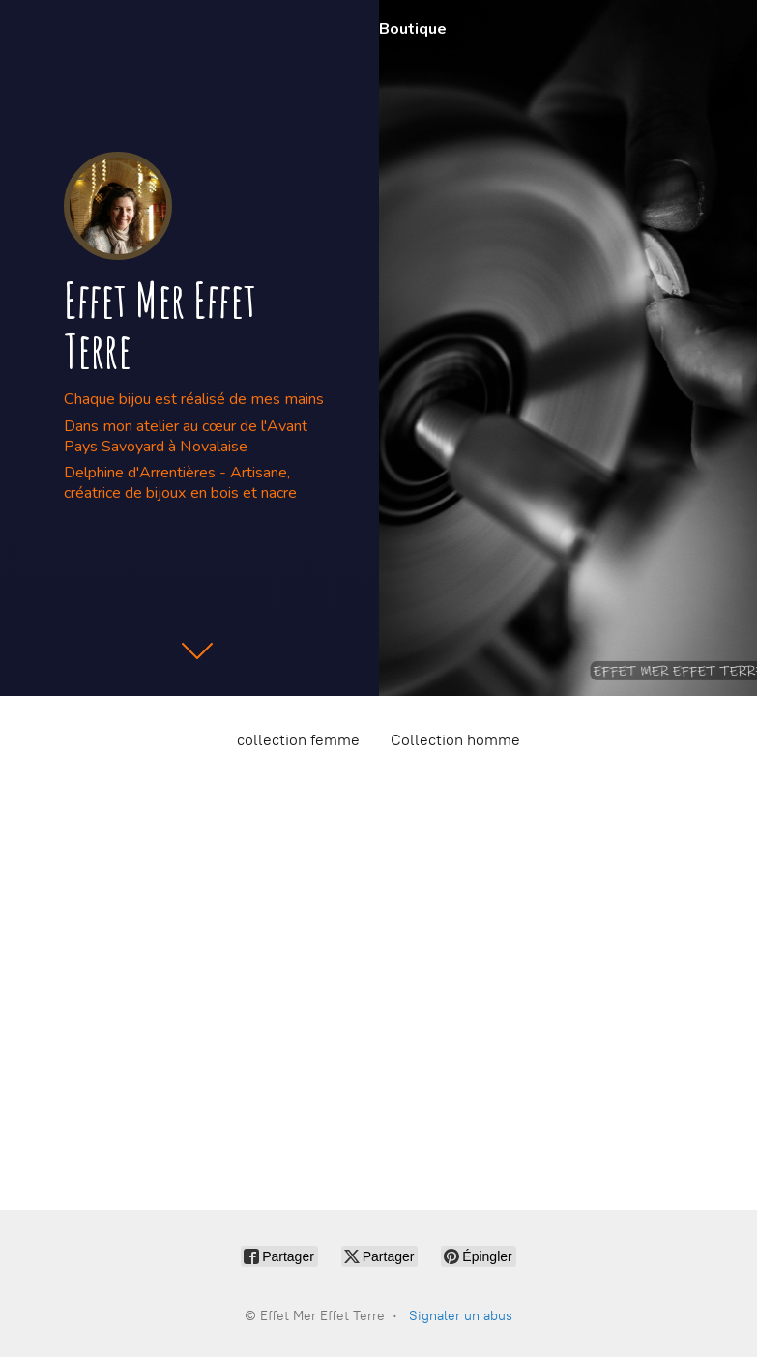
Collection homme (455, 740)
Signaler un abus (460, 1316)
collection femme (298, 740)
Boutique (413, 29)
